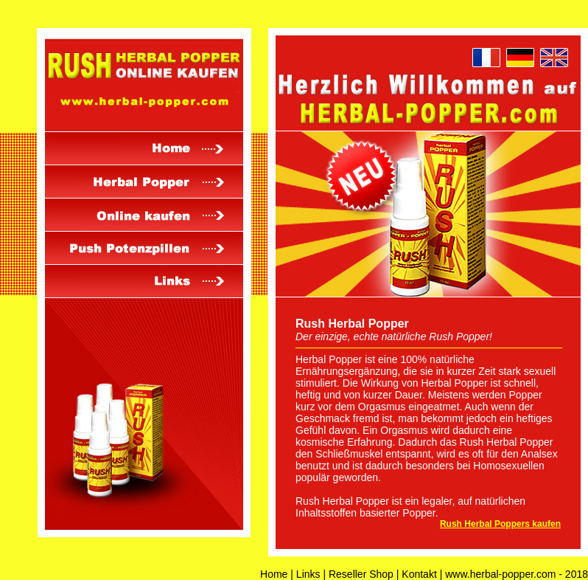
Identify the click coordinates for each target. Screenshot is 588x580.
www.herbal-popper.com (500, 574)
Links (308, 574)
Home (273, 574)
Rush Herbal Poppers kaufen (500, 524)
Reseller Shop (361, 574)
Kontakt (419, 574)
